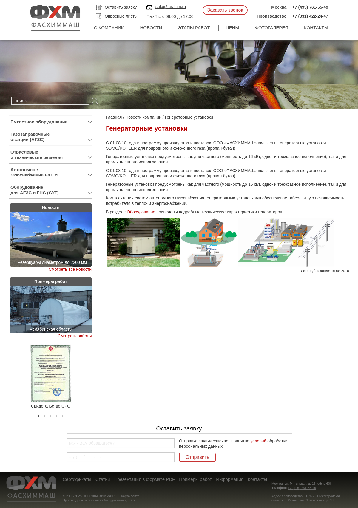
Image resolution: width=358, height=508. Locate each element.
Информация (229, 479)
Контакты (316, 27)
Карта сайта (130, 496)
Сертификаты (77, 479)
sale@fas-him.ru (170, 6)
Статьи (102, 479)
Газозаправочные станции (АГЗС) (51, 136)
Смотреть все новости (70, 269)
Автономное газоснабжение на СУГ (51, 172)
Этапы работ (194, 27)
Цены (232, 27)
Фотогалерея (271, 27)
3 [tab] (50, 414)
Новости (151, 27)
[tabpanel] (50, 376)
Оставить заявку (121, 7)
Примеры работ (195, 479)
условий (258, 441)
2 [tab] (44, 414)
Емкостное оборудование (51, 122)
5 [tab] (62, 414)
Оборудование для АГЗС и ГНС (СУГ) (51, 190)
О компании (109, 27)
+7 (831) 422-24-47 (310, 16)
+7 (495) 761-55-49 (310, 7)
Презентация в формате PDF (144, 479)
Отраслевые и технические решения (51, 154)
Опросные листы (121, 16)
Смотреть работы (75, 336)
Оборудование (141, 212)
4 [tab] (56, 414)
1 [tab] (38, 414)
